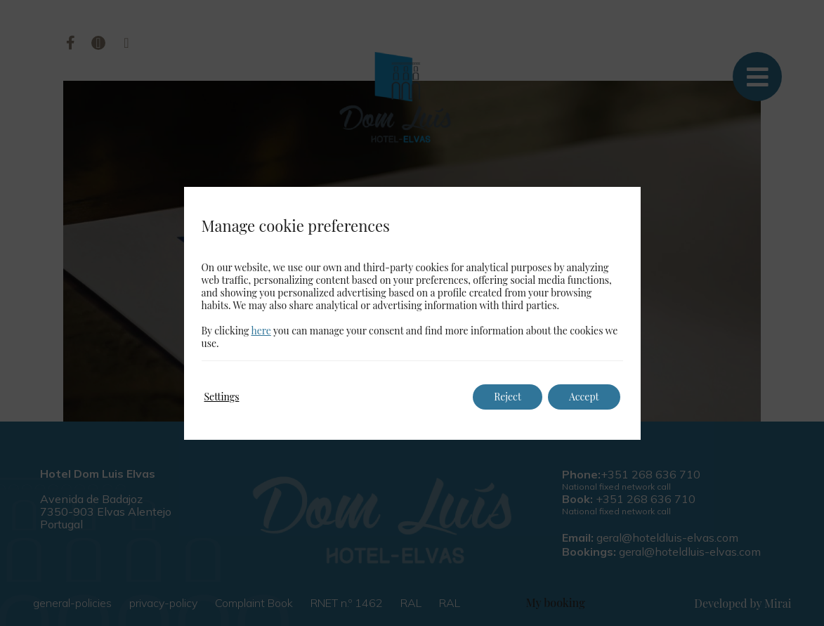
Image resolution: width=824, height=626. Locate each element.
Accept (584, 396)
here (260, 330)
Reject (507, 396)
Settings (222, 396)
